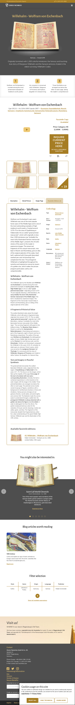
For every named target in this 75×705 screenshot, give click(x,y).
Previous (4, 491)
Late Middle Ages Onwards (59, 234)
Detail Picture (26, 201)
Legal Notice (25, 694)
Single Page (39, 201)
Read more (10, 564)
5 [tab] (42, 517)
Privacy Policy (36, 694)
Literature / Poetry (58, 244)
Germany (57, 224)
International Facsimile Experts (16, 1)
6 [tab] (45, 517)
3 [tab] (36, 517)
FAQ (8, 674)
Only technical (46, 700)
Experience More (37, 509)
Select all (32, 700)
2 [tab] (33, 517)
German (57, 249)
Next (70, 491)
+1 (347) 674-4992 (60, 1)
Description (14, 201)
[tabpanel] (37, 486)
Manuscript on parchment (59, 213)
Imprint (9, 703)
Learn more (61, 700)
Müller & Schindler (61, 589)
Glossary (9, 676)
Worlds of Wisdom (13, 678)
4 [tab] (39, 517)
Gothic (57, 239)
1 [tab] (30, 517)
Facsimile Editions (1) (54, 201)
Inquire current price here (59, 143)
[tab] (16, 437)
